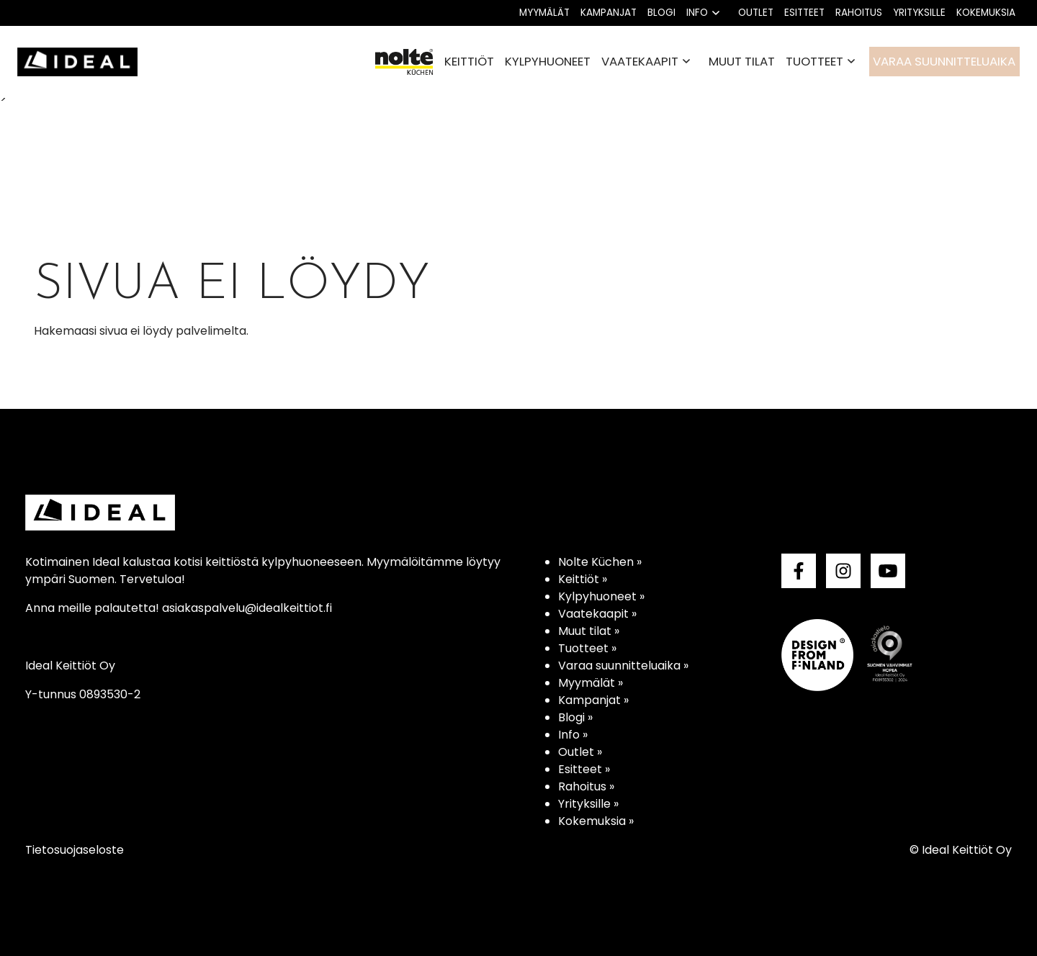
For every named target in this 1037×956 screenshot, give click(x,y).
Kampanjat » (593, 700)
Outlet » (580, 752)
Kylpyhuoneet (548, 61)
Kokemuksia (985, 12)
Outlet (755, 12)
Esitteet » (584, 769)
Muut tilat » (588, 631)
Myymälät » (590, 683)
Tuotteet (814, 61)
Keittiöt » (582, 579)
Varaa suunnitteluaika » (623, 665)
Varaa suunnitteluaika (944, 61)
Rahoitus (858, 12)
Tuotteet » (587, 648)
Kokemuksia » (596, 821)
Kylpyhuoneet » (601, 596)
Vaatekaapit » (597, 613)
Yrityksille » (588, 803)
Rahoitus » (586, 786)
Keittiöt (469, 61)
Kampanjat (608, 12)
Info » (573, 734)
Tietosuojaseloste (74, 850)
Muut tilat (742, 61)
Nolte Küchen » (600, 562)
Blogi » (575, 717)
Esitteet (804, 12)
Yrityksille (919, 12)
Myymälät (544, 12)
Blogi (661, 12)
